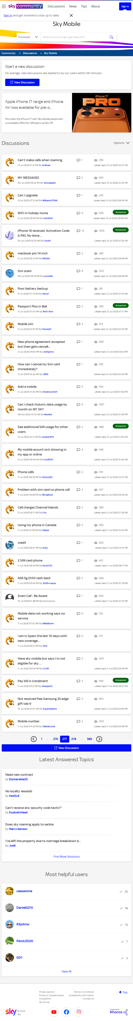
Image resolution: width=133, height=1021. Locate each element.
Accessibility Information (81, 995)
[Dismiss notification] (71, 15)
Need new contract (19, 775)
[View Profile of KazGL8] (14, 795)
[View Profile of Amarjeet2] (47, 686)
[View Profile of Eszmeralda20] (18, 779)
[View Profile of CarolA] (47, 240)
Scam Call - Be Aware (32, 596)
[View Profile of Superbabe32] (50, 708)
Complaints (45, 998)
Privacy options (47, 992)
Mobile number (28, 721)
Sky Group (44, 1002)
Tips (84, 6)
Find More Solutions (67, 856)
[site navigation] (4, 6)
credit (22, 543)
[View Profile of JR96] (45, 374)
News (73, 6)
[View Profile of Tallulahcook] (48, 726)
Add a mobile (27, 387)
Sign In (125, 6)
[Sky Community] (25, 6)
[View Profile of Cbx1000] (48, 218)
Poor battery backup (33, 289)
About (95, 6)
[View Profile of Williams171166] (49, 200)
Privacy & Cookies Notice (51, 995)
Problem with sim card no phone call (44, 490)
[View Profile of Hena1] (45, 293)
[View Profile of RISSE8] (46, 258)
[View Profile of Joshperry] (48, 351)
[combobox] (74, 37)
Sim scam (25, 271)
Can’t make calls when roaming (40, 160)
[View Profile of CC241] (46, 668)
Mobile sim (25, 324)
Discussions (56, 6)
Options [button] (119, 143)
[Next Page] (99, 739)
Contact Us (88, 998)
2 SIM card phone (30, 560)
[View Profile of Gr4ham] (46, 165)
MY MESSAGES (28, 178)
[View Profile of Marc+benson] (18, 829)
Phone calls (26, 472)
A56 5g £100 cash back (34, 578)
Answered (121, 212)
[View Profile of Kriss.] (45, 548)
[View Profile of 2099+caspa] (49, 583)
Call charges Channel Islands (38, 507)
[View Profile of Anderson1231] (50, 392)
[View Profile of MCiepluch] (47, 494)
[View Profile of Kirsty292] (47, 477)
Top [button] (125, 992)
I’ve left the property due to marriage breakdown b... (43, 841)
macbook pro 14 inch (33, 253)
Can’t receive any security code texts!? (33, 808)
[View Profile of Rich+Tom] (48, 311)
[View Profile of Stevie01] (46, 329)
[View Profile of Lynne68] (48, 276)
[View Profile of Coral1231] (48, 459)
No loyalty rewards (18, 791)
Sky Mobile (66, 23)
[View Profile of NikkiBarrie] (48, 623)
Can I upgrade (28, 195)
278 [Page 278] (73, 739)
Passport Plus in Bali (32, 306)
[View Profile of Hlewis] (45, 530)
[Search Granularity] (28, 37)
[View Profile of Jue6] (12, 845)
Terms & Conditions (84, 992)
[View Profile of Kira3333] (47, 565)
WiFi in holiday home (33, 213)
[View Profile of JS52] (44, 646)
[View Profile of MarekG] (48, 414)
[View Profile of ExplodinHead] (18, 812)
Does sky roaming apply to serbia (29, 824)
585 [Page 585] (89, 739)
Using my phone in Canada (37, 525)
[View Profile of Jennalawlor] (50, 183)
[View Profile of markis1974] (48, 437)
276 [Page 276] (55, 739)
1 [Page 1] (41, 739)
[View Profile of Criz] (44, 512)
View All (67, 971)
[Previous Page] (33, 739)
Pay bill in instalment (33, 681)
